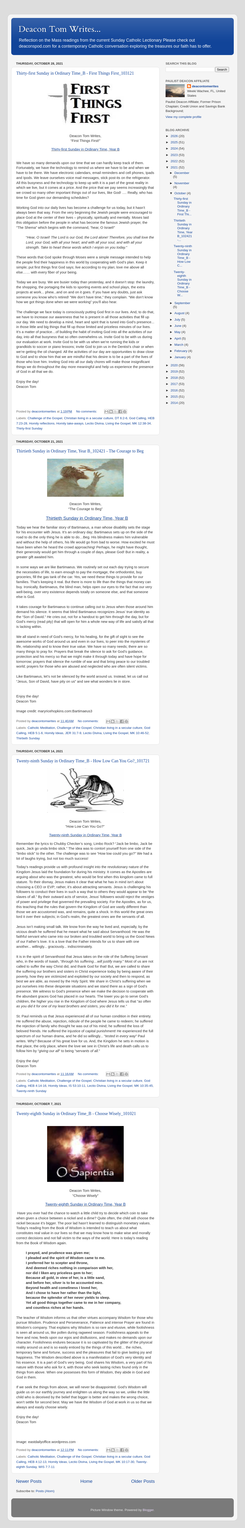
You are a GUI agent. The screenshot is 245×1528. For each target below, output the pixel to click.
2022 (175, 161)
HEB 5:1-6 (35, 733)
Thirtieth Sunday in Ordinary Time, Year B (87, 518)
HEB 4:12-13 (37, 1462)
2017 (175, 384)
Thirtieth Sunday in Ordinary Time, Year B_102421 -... (183, 230)
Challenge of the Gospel (45, 418)
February (181, 351)
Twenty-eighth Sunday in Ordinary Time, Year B (85, 1204)
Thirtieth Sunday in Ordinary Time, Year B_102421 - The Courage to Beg (80, 451)
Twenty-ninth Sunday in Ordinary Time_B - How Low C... (183, 255)
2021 (175, 167)
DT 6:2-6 (121, 418)
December (181, 173)
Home (86, 1481)
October (180, 193)
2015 (175, 396)
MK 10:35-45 (143, 1085)
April (178, 338)
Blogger (148, 1510)
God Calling (137, 418)
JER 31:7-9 (73, 733)
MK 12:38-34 (141, 423)
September (182, 303)
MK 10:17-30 (125, 1462)
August (179, 313)
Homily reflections (42, 423)
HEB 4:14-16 (37, 1085)
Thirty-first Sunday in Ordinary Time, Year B (85, 149)
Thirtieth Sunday (28, 738)
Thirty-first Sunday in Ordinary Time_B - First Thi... (183, 206)
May (177, 332)
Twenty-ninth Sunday (31, 1091)
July (177, 319)
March (179, 344)
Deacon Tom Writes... (59, 29)
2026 (175, 136)
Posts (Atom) (45, 1491)
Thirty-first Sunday (29, 428)
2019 (175, 371)
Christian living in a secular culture (88, 418)
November (181, 183)
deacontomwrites (205, 86)
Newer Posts (29, 1481)
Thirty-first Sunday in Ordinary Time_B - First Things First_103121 (75, 73)
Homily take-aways (69, 423)
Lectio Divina (94, 423)
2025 (175, 142)
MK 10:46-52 (139, 733)
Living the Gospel (118, 423)
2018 (175, 377)
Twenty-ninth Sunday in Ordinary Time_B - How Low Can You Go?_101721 (83, 760)
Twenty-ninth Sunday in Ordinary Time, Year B (85, 835)
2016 (175, 390)
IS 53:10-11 (77, 1085)
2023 (175, 155)
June (178, 326)
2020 (175, 365)
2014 (175, 403)
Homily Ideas (54, 733)
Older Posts (143, 1481)
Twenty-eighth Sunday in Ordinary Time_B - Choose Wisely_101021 (76, 1113)
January (180, 357)
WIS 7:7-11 (47, 1467)
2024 (175, 148)
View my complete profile (183, 117)
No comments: (87, 411)
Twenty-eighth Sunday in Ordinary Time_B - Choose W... (183, 283)
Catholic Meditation (41, 728)
